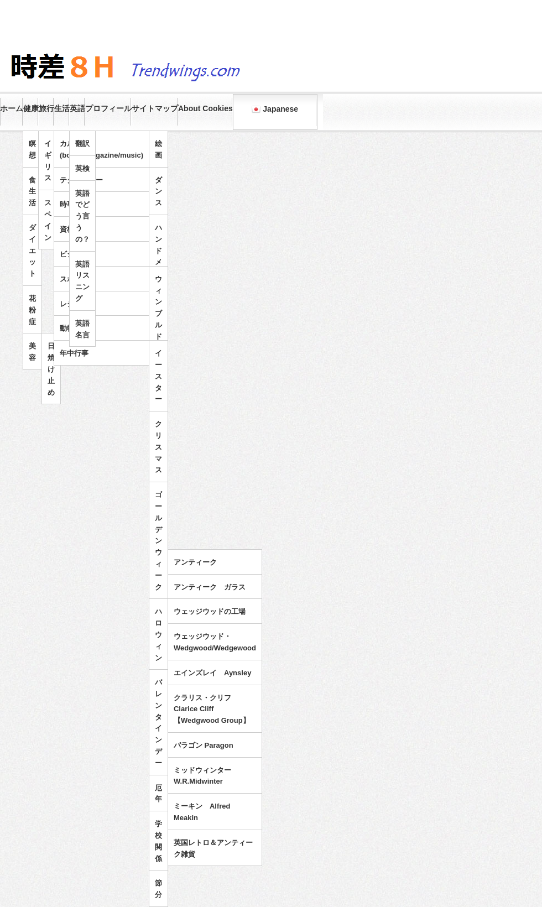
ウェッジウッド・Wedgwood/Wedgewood (215, 642)
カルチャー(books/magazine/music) (101, 149)
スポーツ (74, 279)
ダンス (158, 191)
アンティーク (195, 562)
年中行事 (74, 353)
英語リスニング (82, 281)
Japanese (275, 109)
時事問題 (74, 204)
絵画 (158, 149)
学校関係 (158, 841)
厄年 (158, 794)
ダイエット (32, 250)
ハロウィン (158, 634)
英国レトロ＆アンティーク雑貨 (213, 848)
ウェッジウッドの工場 (210, 611)
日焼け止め (51, 369)
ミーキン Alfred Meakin (202, 812)
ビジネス (74, 254)
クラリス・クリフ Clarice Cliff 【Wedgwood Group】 (212, 709)
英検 (82, 168)
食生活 (32, 191)
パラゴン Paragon (203, 745)
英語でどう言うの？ (82, 216)
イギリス (47, 160)
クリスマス (158, 447)
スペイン (47, 220)
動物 (67, 328)
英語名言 (82, 329)
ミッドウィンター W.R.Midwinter (206, 776)
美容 (32, 352)
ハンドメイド (158, 256)
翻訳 (82, 143)
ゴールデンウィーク (158, 541)
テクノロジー (81, 180)
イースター (158, 376)
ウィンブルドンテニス (158, 331)
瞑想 (32, 149)
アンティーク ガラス (210, 587)
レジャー (74, 304)
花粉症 (32, 310)
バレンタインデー (158, 722)
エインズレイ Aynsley (212, 673)
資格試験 (74, 229)
